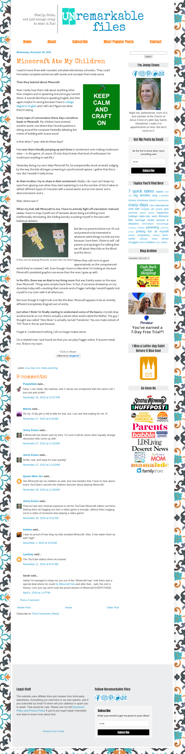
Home (27, 41)
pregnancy (144, 235)
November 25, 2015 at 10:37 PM (41, 397)
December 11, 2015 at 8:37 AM (40, 564)
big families (142, 195)
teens (142, 242)
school (156, 235)
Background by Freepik (53, 731)
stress (165, 238)
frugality (145, 209)
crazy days (30, 367)
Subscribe (80, 41)
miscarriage (162, 223)
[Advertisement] (68, 640)
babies (159, 191)
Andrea (27, 529)
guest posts (147, 212)
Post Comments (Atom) (45, 613)
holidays (133, 216)
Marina (27, 408)
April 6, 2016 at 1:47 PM (36, 592)
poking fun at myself (152, 231)
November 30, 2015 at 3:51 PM (41, 518)
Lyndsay (28, 554)
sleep (154, 238)
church (152, 200)
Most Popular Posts (119, 41)
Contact (156, 41)
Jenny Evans (31, 430)
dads (151, 205)
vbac (158, 242)
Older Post (113, 607)
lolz (38, 367)
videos (164, 242)
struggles (133, 242)
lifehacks (163, 216)
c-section (164, 195)
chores (132, 200)
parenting (53, 367)
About (51, 41)
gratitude (132, 212)
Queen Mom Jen (33, 476)
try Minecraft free (65, 584)
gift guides (157, 209)
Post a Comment (29, 600)
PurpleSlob (30, 384)
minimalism (147, 223)
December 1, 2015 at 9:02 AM (40, 542)
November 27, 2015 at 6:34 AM (40, 418)
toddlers (150, 242)
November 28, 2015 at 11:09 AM (41, 489)
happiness (163, 212)
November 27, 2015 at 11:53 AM (41, 443)
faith (137, 209)
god (166, 209)
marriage (140, 220)
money (141, 227)
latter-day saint (148, 216)
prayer (131, 235)
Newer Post (24, 607)
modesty (132, 228)
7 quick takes (141, 191)
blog (154, 195)
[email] (148, 162)
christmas (142, 200)
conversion (163, 200)
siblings (143, 238)
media (44, 367)
